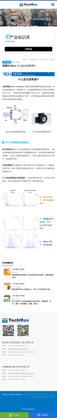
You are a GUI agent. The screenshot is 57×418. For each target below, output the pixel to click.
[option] (28, 17)
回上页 (52, 60)
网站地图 (19, 394)
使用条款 (5, 394)
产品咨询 (14, 415)
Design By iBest (50, 397)
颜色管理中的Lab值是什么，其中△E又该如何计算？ (32, 288)
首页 (24, 60)
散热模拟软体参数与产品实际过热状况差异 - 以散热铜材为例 (32, 275)
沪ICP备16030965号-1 (28, 409)
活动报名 (42, 415)
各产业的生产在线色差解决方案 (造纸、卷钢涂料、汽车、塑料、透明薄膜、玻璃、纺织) (32, 301)
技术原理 (43, 59)
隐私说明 (12, 394)
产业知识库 (32, 60)
